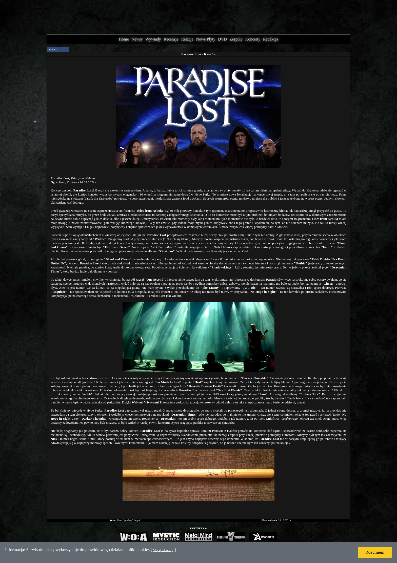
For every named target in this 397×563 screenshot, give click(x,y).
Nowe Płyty (205, 39)
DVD (222, 39)
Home (124, 39)
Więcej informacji (163, 550)
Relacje (187, 39)
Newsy (137, 39)
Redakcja (270, 39)
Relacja (53, 49)
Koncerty (253, 39)
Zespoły (236, 39)
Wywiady (153, 39)
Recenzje (171, 39)
